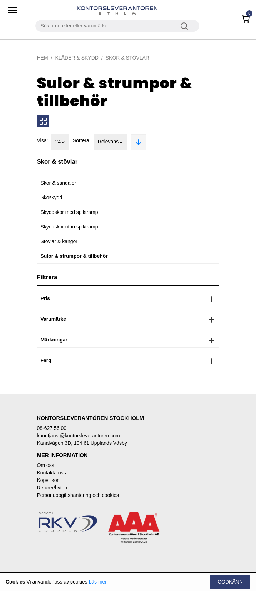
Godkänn (230, 582)
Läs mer (98, 582)
